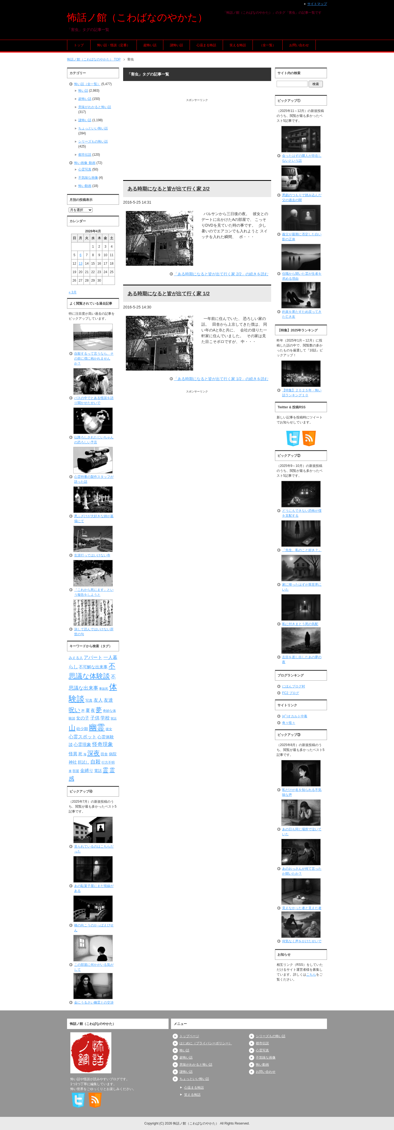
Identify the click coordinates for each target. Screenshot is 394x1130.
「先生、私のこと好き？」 (301, 550)
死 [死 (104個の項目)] (80, 754)
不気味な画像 (88, 178)
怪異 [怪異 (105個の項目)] (73, 754)
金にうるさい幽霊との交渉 (94, 1002)
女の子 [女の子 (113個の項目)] (82, 717)
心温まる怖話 (206, 45)
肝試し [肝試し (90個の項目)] (83, 762)
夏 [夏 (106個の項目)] (88, 710)
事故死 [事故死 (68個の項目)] (103, 688)
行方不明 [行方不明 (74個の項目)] (108, 762)
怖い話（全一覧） (87, 84)
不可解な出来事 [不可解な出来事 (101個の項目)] (93, 666)
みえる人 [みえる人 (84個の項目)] (76, 658)
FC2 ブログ (290, 693)
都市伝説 (84, 155)
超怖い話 (150, 45)
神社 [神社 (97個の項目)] (73, 762)
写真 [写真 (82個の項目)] (88, 700)
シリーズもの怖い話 (93, 141)
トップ (79, 45)
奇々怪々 (288, 723)
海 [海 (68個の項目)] (84, 754)
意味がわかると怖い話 (94, 107)
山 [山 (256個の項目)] (72, 728)
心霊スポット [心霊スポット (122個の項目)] (83, 736)
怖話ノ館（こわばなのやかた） (137, 17)
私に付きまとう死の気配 (300, 624)
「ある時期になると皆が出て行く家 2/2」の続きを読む (221, 274)
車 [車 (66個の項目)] (70, 771)
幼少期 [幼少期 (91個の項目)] (82, 729)
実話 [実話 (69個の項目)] (114, 718)
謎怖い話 (176, 45)
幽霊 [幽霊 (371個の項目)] (97, 727)
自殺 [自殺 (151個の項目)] (95, 762)
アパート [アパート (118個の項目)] (93, 657)
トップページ (189, 1036)
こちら (311, 974)
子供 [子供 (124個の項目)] (95, 718)
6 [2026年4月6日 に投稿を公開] (81, 255)
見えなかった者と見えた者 (301, 908)
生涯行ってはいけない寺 (92, 555)
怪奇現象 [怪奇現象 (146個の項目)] (102, 744)
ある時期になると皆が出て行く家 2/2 (169, 189)
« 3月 (73, 292)
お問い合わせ (299, 45)
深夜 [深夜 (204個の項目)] (93, 753)
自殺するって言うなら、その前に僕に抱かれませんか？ (94, 358)
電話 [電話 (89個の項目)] (98, 771)
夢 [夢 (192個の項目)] (99, 709)
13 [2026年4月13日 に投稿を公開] (80, 263)
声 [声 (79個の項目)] (83, 711)
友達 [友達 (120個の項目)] (108, 700)
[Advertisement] (197, 140)
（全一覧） (267, 45)
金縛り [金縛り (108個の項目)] (86, 770)
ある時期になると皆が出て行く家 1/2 (169, 293)
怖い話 (83, 91)
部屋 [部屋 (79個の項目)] (76, 771)
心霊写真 (84, 169)
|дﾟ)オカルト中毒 (294, 716)
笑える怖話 (238, 45)
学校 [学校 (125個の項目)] (105, 718)
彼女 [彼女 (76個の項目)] (109, 729)
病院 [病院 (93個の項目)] (113, 754)
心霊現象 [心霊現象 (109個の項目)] (82, 744)
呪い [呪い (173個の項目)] (74, 710)
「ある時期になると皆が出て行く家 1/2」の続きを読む (221, 379)
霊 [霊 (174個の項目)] (105, 770)
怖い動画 (84, 186)
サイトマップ (317, 4)
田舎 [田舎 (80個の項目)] (104, 754)
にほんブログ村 (293, 686)
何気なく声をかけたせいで (301, 941)
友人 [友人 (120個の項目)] (98, 700)
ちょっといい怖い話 (93, 128)
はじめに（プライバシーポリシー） (205, 1043)
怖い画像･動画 (84, 163)
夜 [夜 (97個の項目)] (93, 710)
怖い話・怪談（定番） (113, 45)
